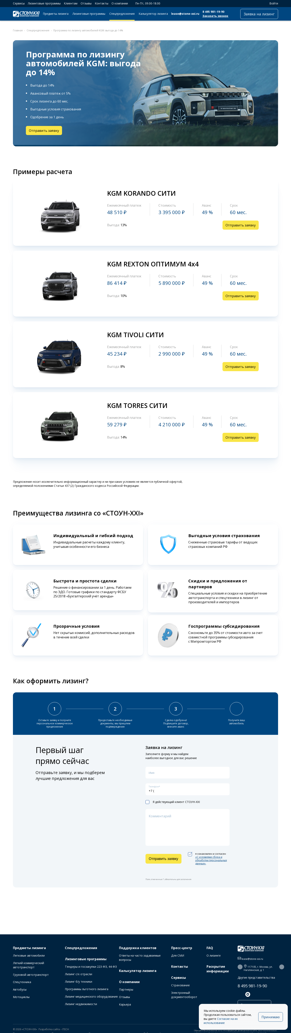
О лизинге (214, 955)
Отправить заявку (45, 130)
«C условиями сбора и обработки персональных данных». (211, 865)
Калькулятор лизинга (153, 14)
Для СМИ (177, 955)
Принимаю (269, 1016)
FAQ (210, 948)
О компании (120, 3)
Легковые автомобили (29, 955)
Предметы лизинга (56, 14)
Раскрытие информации (218, 968)
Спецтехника (22, 982)
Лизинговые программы (44, 3)
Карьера (125, 1004)
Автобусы (19, 989)
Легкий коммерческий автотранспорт (28, 965)
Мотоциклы (21, 997)
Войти (271, 3)
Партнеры (126, 989)
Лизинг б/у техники (78, 981)
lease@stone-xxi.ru (185, 14)
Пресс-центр (181, 948)
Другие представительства (256, 977)
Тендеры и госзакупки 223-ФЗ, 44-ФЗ (91, 967)
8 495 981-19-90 (213, 12)
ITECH (65, 1030)
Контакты (101, 3)
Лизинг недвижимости (81, 1004)
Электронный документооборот (184, 995)
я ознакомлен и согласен (207, 863)
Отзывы (86, 3)
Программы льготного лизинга (86, 989)
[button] (240, 966)
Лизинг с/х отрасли (78, 974)
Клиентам (70, 3)
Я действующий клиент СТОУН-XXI (173, 807)
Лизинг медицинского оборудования (91, 996)
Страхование (180, 985)
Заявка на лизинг (259, 14)
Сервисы (19, 3)
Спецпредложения (122, 14)
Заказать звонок (215, 16)
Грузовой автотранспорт (31, 975)
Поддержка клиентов (137, 948)
